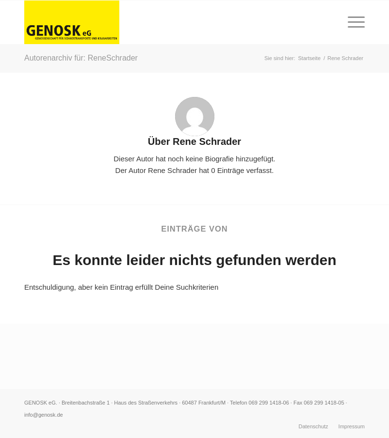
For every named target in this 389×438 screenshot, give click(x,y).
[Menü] (351, 22)
